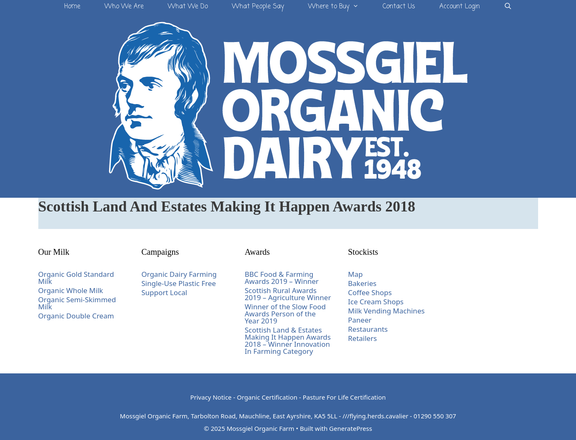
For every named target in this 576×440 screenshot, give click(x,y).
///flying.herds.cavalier (375, 416)
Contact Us (399, 6)
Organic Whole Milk (70, 290)
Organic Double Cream (76, 316)
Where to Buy (339, 7)
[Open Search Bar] (508, 7)
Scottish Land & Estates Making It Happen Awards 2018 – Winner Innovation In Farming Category (288, 340)
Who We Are (124, 6)
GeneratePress (350, 428)
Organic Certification (267, 397)
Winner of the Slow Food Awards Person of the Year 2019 (285, 314)
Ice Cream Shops (376, 301)
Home (72, 6)
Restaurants (368, 329)
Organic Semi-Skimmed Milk (77, 303)
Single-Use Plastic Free (179, 283)
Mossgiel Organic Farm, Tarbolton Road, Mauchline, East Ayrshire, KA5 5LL (228, 416)
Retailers (362, 338)
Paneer (360, 320)
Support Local (164, 292)
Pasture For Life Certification (344, 397)
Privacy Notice (211, 397)
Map (355, 274)
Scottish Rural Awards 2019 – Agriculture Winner (288, 294)
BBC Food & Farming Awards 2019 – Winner (282, 277)
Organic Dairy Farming (179, 274)
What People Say (258, 6)
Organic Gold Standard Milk (76, 277)
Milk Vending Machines (386, 311)
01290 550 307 (435, 416)
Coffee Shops (370, 292)
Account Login (459, 6)
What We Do (188, 6)
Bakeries (362, 283)
